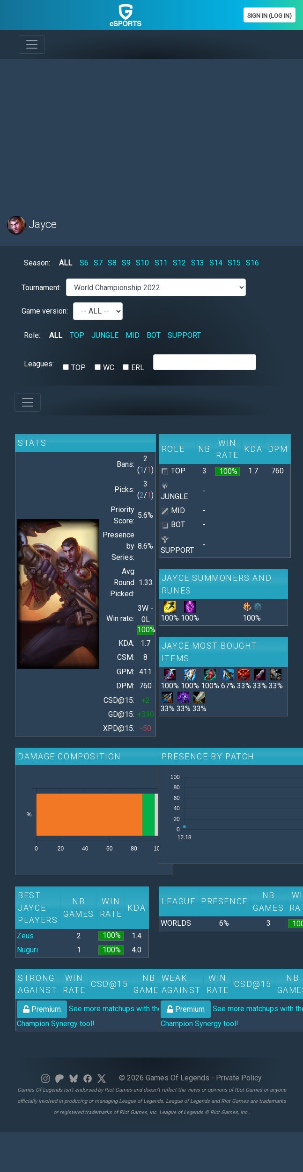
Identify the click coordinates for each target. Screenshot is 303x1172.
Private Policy (239, 1077)
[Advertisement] (137, 131)
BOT (154, 335)
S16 (252, 262)
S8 (112, 262)
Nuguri (27, 949)
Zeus (25, 935)
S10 (142, 262)
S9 (126, 262)
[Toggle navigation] (32, 44)
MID (133, 335)
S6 (84, 262)
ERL (137, 367)
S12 (179, 262)
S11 (161, 262)
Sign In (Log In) (269, 15)
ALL (65, 262)
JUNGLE (104, 335)
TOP (77, 335)
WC (108, 367)
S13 (197, 262)
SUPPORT (184, 335)
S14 (215, 262)
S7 (98, 262)
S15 (234, 262)
